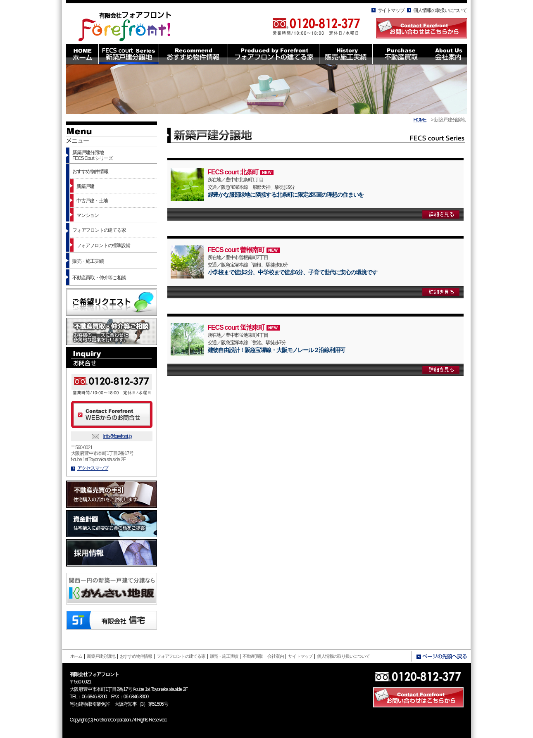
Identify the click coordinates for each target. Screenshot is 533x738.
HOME (419, 120)
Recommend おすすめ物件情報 (193, 54)
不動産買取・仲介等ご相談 (99, 278)
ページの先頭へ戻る (441, 657)
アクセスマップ (93, 468)
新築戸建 (85, 186)
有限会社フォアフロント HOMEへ (129, 24)
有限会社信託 (111, 620)
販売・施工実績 (88, 261)
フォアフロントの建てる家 (99, 230)
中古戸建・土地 (92, 201)
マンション (87, 215)
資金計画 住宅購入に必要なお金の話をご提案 (111, 523)
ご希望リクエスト (111, 302)
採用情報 (111, 553)
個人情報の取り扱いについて (343, 656)
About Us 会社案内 (448, 54)
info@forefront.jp (117, 436)
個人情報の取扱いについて (440, 10)
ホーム (76, 656)
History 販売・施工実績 (345, 54)
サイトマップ (391, 10)
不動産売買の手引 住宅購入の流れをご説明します (111, 494)
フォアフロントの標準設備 (103, 245)
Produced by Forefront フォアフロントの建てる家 (273, 54)
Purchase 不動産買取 (400, 54)
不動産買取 (253, 656)
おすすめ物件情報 (90, 171)
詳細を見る (440, 214)
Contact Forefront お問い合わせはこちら (418, 697)
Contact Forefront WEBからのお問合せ (111, 414)
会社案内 (275, 656)
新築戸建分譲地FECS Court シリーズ (92, 155)
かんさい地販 (111, 589)
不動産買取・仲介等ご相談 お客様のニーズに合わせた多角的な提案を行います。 (111, 331)
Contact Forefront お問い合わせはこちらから (421, 28)
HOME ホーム (82, 54)
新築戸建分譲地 (101, 656)
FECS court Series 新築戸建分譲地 (128, 54)
